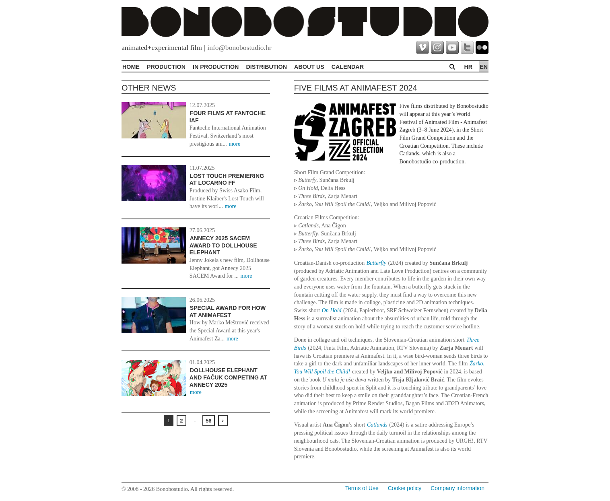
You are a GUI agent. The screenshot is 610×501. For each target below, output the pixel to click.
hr (468, 67)
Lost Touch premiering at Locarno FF (227, 179)
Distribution (266, 67)
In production (216, 67)
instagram (437, 47)
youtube (452, 47)
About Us (309, 67)
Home (131, 67)
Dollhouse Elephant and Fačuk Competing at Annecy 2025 (228, 377)
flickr (482, 47)
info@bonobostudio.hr (239, 47)
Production (166, 67)
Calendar (348, 67)
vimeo (422, 47)
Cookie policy (405, 488)
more (234, 143)
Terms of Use (362, 488)
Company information (457, 488)
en (484, 67)
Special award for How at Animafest (228, 311)
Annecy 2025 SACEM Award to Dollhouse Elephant (223, 245)
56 (209, 421)
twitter (467, 47)
